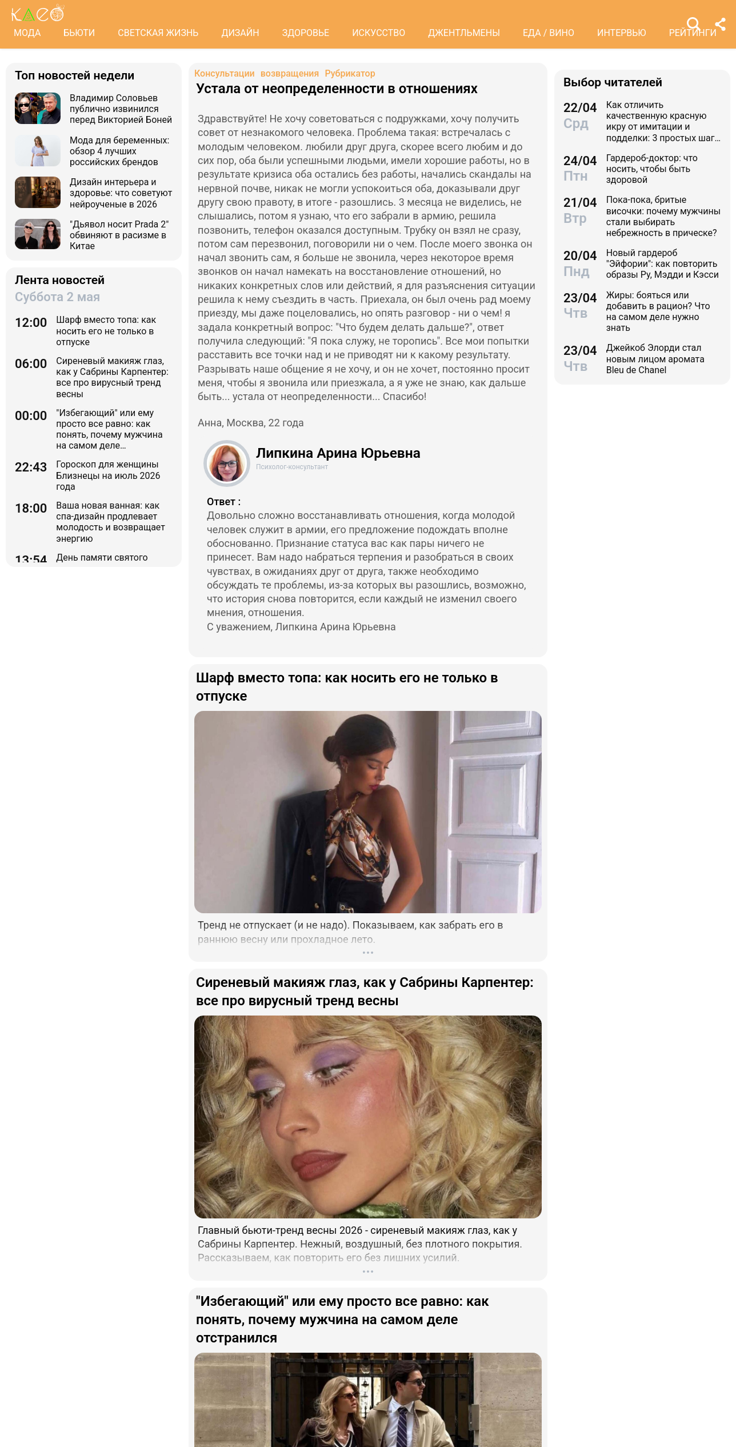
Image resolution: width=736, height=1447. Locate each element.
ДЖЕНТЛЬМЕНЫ (464, 32)
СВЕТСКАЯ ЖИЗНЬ (158, 32)
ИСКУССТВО (378, 32)
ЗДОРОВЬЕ (306, 32)
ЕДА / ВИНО (548, 32)
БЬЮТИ (79, 32)
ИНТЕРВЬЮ (621, 32)
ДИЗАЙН (240, 32)
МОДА (27, 32)
